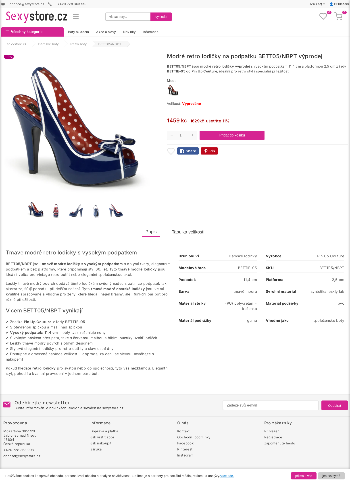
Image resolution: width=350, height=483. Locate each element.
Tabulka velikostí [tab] (188, 231)
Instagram (185, 455)
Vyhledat (161, 17)
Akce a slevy (106, 32)
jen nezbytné (331, 476)
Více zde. (227, 476)
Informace (150, 32)
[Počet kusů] (182, 135)
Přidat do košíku (232, 135)
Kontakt (183, 431)
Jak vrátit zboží (103, 437)
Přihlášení (341, 4)
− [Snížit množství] (172, 135)
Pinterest (185, 449)
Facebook (185, 443)
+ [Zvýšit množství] (193, 135)
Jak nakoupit (101, 443)
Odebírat (334, 405)
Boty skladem (78, 32)
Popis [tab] (151, 231)
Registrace (273, 437)
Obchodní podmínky (193, 437)
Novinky (129, 32)
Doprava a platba (104, 431)
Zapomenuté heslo (279, 443)
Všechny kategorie (24, 32)
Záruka (96, 449)
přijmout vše (303, 476)
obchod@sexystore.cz (22, 456)
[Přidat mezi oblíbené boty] (171, 151)
